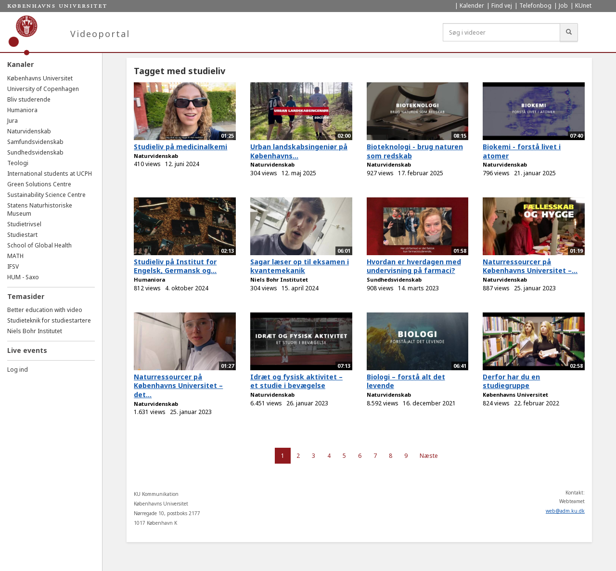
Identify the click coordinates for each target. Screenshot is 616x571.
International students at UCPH (49, 173)
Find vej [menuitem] (501, 5)
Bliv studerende (29, 99)
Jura (12, 121)
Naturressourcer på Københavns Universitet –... (530, 266)
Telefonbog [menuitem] (535, 5)
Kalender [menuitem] (472, 5)
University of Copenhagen (43, 89)
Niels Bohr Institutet (34, 331)
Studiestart (22, 235)
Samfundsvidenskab (35, 142)
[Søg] (569, 32)
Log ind (17, 369)
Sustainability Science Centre (46, 195)
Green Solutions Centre (39, 184)
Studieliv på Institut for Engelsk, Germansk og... (175, 266)
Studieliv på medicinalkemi (180, 146)
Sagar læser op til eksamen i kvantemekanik (299, 266)
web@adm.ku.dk (565, 510)
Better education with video (44, 310)
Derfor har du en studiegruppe (511, 381)
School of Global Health (39, 245)
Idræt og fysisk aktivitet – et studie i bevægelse (296, 381)
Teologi (17, 163)
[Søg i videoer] (501, 32)
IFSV (13, 266)
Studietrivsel (24, 224)
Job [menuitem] (563, 5)
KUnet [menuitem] (583, 5)
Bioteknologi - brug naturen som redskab (415, 151)
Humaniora (22, 110)
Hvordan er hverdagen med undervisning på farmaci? (414, 266)
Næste (429, 456)
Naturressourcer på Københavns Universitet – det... (178, 385)
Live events (27, 350)
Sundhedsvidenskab (35, 152)
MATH (15, 256)
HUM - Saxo (23, 277)
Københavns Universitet (40, 78)
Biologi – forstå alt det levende (406, 381)
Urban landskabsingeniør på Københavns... (298, 151)
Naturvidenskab (29, 131)
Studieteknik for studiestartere (49, 320)
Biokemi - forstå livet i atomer (522, 151)
